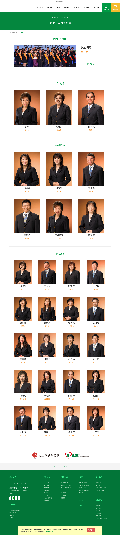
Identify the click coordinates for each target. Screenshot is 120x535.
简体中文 (12, 493)
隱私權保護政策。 (49, 531)
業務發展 (50, 7)
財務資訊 (46, 493)
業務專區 (106, 9)
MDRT (58, 7)
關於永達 (40, 7)
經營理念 (46, 487)
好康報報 (98, 515)
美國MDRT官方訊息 (84, 485)
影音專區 (12, 517)
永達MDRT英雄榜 (84, 490)
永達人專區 (12, 512)
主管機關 (98, 510)
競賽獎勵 (63, 493)
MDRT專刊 (82, 493)
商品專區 (98, 508)
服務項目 (98, 485)
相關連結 (98, 513)
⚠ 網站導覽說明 (14, 490)
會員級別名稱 (82, 487)
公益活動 (77, 7)
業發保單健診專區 (14, 510)
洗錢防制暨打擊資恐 (101, 518)
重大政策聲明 (48, 498)
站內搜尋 (24, 490)
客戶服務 (87, 7)
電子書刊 (46, 495)
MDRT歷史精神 (83, 482)
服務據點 (46, 490)
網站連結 (97, 7)
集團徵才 (46, 500)
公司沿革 (46, 482)
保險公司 (98, 505)
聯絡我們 (115, 9)
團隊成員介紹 (91, 64)
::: (0, 13)
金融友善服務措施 (101, 487)
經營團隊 (46, 485)
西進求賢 (12, 515)
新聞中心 (67, 7)
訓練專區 (63, 498)
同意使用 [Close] (91, 530)
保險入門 (98, 482)
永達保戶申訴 (100, 490)
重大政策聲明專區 (60, 1)
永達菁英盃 (13, 32)
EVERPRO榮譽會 (66, 485)
